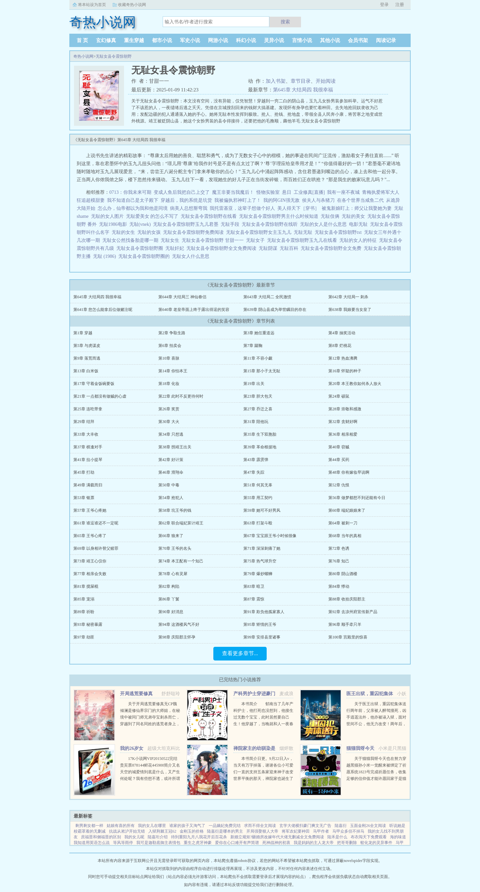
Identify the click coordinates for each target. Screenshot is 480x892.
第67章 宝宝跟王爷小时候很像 (269, 535)
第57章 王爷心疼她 (89, 510)
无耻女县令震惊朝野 (114, 56)
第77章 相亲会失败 (89, 573)
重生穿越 (134, 40)
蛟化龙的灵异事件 (376, 842)
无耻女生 (171, 240)
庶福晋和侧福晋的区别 (101, 837)
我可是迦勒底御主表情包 (158, 842)
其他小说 (330, 40)
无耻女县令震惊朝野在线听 (271, 224)
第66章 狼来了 (170, 535)
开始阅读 (326, 81)
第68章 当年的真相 (344, 535)
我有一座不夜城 (343, 192)
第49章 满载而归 (87, 485)
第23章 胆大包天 (257, 396)
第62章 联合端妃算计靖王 (180, 523)
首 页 (82, 40)
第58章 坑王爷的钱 (174, 510)
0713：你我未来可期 (130, 192)
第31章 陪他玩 (255, 421)
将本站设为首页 (92, 4)
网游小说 (218, 40)
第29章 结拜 (83, 421)
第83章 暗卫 (253, 586)
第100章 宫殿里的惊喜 (347, 637)
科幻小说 (246, 40)
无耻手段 (231, 224)
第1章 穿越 (82, 333)
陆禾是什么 (337, 837)
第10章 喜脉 (168, 358)
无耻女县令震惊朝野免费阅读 (194, 232)
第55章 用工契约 (257, 497)
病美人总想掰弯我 (188, 208)
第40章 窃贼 (338, 447)
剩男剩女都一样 (89, 825)
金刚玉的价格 (192, 831)
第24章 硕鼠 (338, 396)
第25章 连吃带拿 (87, 409)
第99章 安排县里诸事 (261, 637)
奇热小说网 (83, 56)
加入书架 (276, 81)
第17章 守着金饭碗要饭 (93, 383)
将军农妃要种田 (296, 831)
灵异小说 (274, 40)
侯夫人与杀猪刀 (318, 200)
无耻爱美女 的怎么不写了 (153, 216)
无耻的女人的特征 (359, 240)
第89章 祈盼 (83, 611)
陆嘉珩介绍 (158, 837)
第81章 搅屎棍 (85, 586)
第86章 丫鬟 (168, 599)
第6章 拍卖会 (169, 345)
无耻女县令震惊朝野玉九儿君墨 (187, 224)
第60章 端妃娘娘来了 (346, 510)
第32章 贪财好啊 (342, 421)
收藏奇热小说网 (132, 4)
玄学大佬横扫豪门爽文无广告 (305, 825)
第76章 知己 (338, 561)
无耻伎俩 (331, 216)
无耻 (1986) (105, 256)
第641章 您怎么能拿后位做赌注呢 (102, 309)
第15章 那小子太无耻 (261, 371)
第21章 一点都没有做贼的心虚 (99, 396)
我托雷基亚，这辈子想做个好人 (242, 208)
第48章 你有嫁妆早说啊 (348, 472)
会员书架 (358, 40)
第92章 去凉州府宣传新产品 (352, 611)
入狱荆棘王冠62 (162, 831)
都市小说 (162, 40)
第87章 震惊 (253, 599)
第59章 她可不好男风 (261, 510)
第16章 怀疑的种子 (344, 371)
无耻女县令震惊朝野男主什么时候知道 (280, 216)
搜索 (285, 21)
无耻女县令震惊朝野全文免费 (332, 248)
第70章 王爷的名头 (174, 548)
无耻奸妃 (175, 248)
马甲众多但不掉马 (348, 831)
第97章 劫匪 (83, 637)
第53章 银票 (83, 497)
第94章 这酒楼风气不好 (178, 624)
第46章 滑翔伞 (170, 472)
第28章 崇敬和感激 (344, 409)
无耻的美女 (354, 216)
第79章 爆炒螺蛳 (257, 573)
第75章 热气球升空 (259, 561)
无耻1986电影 (114, 224)
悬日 (286, 192)
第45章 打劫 (83, 472)
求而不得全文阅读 (260, 825)
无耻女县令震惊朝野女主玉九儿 (260, 232)
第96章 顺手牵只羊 (344, 624)
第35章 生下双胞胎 (259, 434)
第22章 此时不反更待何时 (180, 396)
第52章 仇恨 (338, 485)
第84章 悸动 (338, 586)
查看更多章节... (240, 653)
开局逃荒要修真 (136, 693)
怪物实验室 (268, 192)
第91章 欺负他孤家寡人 (263, 611)
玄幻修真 (106, 40)
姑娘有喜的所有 (121, 825)
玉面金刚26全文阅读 (368, 825)
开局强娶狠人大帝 (262, 831)
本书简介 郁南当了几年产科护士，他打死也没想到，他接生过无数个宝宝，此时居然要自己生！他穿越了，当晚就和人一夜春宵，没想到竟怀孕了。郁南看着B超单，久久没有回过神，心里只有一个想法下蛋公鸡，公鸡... (263, 724)
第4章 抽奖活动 (341, 333)
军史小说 (190, 40)
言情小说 (302, 40)
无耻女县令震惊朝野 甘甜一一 (214, 240)
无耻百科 (290, 248)
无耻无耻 (304, 232)
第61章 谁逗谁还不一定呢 (95, 523)
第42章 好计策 (170, 459)
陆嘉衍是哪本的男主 (225, 831)
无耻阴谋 (269, 248)
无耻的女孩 (150, 232)
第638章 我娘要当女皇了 (349, 309)
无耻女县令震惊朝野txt (339, 232)
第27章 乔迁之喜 (257, 409)
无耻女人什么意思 (192, 256)
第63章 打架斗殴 (257, 523)
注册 (399, 4)
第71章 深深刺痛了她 (261, 548)
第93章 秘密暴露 (87, 624)
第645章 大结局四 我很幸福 (303, 89)
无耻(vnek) (141, 224)
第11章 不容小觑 (257, 358)
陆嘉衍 (341, 825)
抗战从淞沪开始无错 (127, 831)
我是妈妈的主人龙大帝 (314, 842)
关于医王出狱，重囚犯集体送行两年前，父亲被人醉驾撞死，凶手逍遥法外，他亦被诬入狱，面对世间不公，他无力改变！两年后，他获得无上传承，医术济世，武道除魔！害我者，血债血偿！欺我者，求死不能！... (376, 724)
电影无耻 (359, 224)
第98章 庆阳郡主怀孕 (176, 637)
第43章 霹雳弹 (255, 459)
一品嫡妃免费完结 (225, 825)
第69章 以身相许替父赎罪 (95, 548)
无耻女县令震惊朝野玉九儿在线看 (303, 240)
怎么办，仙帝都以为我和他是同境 (133, 208)
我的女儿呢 (134, 837)
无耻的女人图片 (108, 216)
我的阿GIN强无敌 (281, 200)
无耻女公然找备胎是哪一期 (131, 240)
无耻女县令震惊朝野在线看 (210, 216)
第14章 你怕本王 (172, 371)
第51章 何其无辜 (257, 485)
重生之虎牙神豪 (198, 842)
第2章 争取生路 (171, 333)
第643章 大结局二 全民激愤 (267, 297)
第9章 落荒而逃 (86, 358)
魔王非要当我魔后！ (233, 192)
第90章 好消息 (170, 611)
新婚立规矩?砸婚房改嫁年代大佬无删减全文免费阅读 (277, 837)
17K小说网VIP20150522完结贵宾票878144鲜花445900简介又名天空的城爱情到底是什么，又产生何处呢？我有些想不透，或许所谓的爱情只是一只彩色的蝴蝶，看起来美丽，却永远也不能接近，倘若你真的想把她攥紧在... (150, 778)
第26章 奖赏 (168, 409)
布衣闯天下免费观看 (369, 837)
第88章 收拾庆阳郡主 (346, 599)
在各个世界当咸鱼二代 (360, 200)
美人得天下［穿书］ (298, 208)
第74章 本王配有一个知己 (180, 561)
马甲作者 (321, 831)
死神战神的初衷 (276, 842)
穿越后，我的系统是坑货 (186, 200)
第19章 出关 (253, 383)
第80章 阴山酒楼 (342, 573)
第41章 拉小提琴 (87, 459)
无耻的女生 (124, 232)
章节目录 (301, 81)
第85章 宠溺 (83, 599)
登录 (384, 4)
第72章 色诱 (338, 548)
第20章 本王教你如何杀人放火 (354, 383)
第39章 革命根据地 (259, 447)
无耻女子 (256, 240)
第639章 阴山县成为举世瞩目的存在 (274, 309)
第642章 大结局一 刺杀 (348, 297)
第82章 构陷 (168, 586)
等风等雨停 (123, 842)
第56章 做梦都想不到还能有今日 (356, 497)
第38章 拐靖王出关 (174, 447)
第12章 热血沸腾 (342, 358)
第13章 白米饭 (85, 371)
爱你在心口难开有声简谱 (237, 842)
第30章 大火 (168, 421)
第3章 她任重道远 (258, 333)
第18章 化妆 (168, 383)
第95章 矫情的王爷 (259, 624)
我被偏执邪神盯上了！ (237, 200)
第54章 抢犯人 (170, 497)
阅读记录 (386, 40)
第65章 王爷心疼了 (89, 535)
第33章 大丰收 (85, 434)
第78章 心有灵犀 (172, 573)
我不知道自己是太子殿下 (132, 200)
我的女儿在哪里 (152, 825)
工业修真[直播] (309, 192)
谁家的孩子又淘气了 (187, 825)
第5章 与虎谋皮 (86, 345)
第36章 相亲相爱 (342, 434)
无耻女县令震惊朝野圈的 (145, 256)
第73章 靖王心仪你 (89, 561)
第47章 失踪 (253, 472)
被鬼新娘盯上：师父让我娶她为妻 (357, 208)
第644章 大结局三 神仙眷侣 (182, 297)
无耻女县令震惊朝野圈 (140, 248)
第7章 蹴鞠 (252, 345)
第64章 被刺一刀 (342, 523)
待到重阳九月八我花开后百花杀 (199, 837)
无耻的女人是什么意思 (324, 224)
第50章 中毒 (168, 485)
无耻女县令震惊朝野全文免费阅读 (222, 248)
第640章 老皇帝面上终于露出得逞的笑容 (193, 309)
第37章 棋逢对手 (87, 447)
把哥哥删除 (347, 842)
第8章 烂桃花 (339, 345)
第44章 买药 (338, 459)
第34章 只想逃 (170, 434)
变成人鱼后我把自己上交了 (182, 192)
